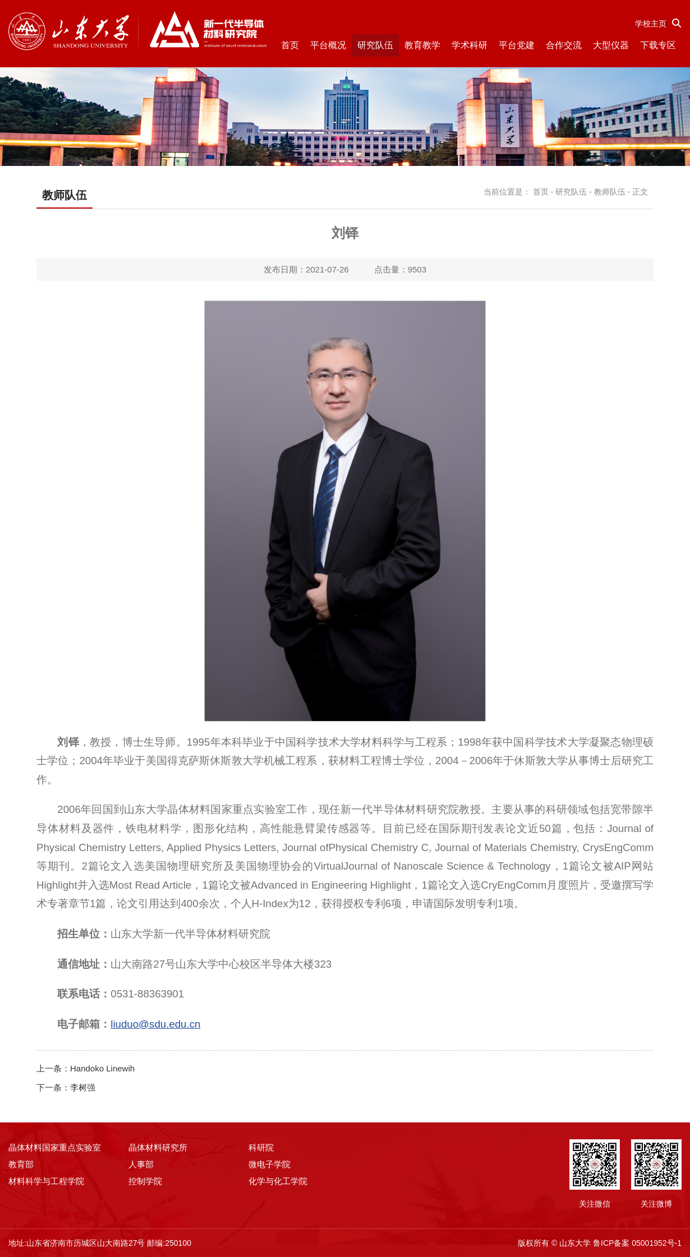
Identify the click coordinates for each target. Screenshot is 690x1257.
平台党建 (517, 45)
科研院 (261, 1147)
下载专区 (658, 45)
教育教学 (422, 45)
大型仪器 (611, 45)
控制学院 (145, 1181)
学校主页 (650, 23)
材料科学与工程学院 (46, 1181)
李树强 (82, 1087)
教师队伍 (609, 191)
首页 (290, 45)
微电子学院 (270, 1164)
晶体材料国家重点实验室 (54, 1147)
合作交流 (564, 45)
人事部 (141, 1164)
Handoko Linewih (102, 1068)
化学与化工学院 (278, 1181)
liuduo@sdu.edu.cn (155, 1024)
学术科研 (469, 45)
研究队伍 (375, 45)
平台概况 (328, 45)
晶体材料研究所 (157, 1147)
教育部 (21, 1164)
